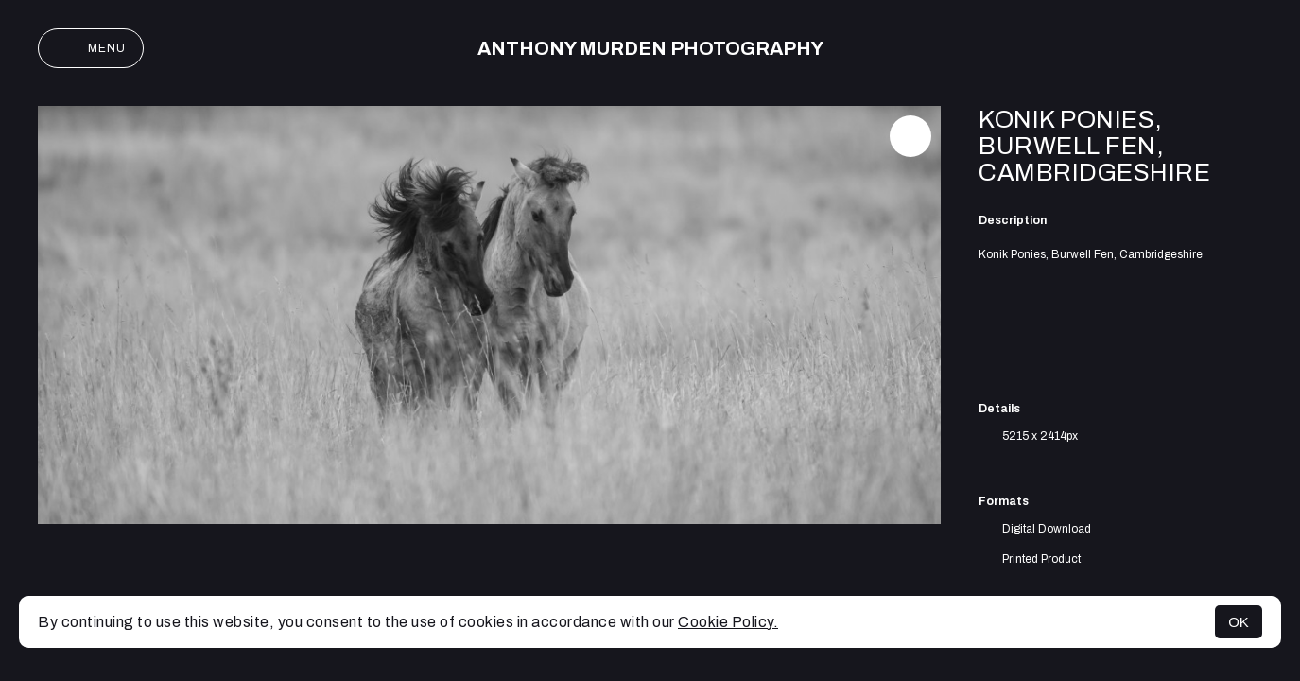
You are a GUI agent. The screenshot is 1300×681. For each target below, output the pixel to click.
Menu (91, 48)
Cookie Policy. (728, 622)
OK (1238, 622)
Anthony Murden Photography (650, 48)
